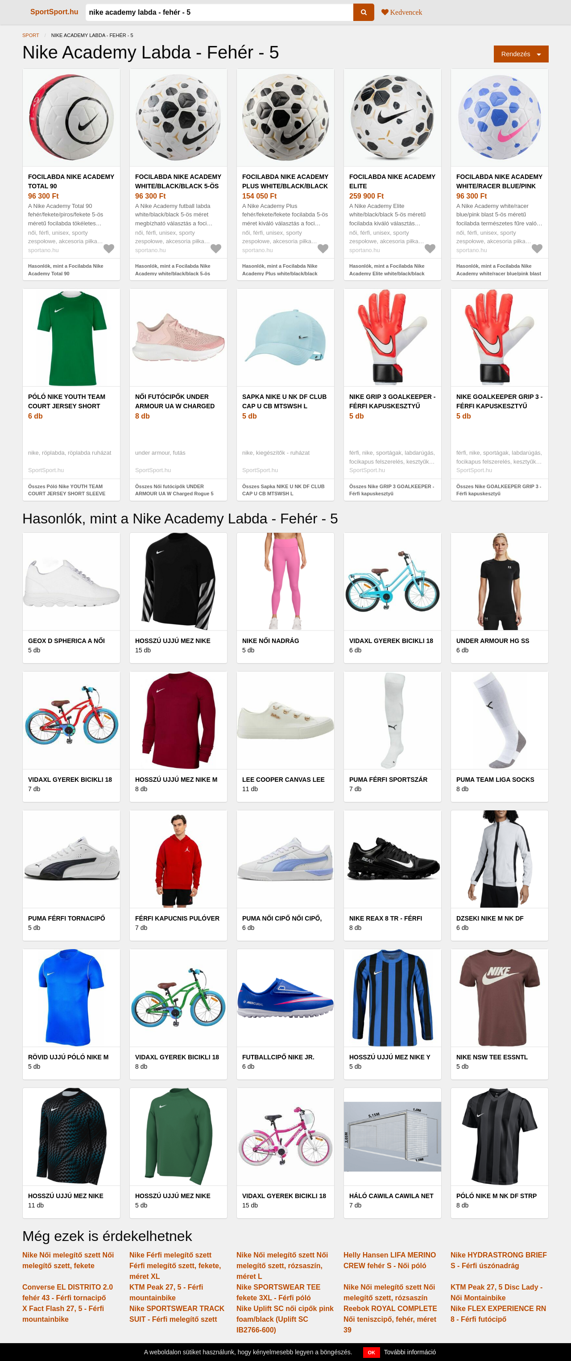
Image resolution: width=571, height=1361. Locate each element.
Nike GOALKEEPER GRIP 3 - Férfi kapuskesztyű (499, 401)
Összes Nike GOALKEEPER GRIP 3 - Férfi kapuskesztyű (499, 490)
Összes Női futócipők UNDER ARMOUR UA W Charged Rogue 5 (174, 490)
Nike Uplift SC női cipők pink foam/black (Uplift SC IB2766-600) (285, 1319)
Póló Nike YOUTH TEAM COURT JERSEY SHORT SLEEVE (66, 406)
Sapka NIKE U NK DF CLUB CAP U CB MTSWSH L (284, 401)
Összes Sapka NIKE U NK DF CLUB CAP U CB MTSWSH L (283, 490)
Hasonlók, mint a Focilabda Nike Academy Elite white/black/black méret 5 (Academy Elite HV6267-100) (391, 273)
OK (372, 1352)
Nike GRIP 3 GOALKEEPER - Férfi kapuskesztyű (392, 401)
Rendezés (515, 54)
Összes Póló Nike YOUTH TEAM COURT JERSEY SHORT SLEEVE (66, 490)
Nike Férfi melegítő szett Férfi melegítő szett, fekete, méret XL (175, 1265)
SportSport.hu (54, 12)
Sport (30, 35)
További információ (410, 1352)
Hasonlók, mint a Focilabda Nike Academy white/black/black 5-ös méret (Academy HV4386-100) (173, 273)
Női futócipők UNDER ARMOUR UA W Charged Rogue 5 (175, 406)
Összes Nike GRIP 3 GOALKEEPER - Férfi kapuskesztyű (391, 490)
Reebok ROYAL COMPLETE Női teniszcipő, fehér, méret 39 (390, 1319)
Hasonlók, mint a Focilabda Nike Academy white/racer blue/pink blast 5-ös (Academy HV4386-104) (498, 273)
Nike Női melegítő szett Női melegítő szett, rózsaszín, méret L (282, 1265)
